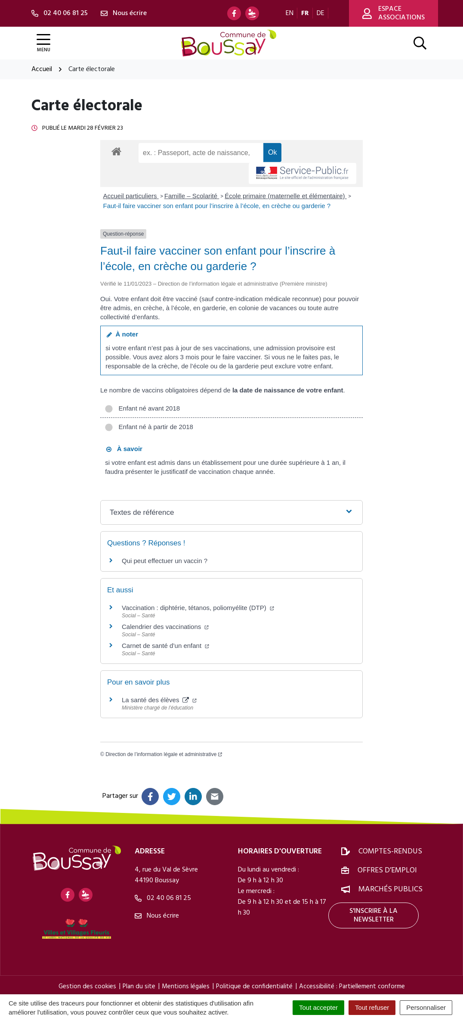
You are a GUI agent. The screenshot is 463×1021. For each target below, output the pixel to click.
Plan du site (139, 986)
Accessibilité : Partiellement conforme (352, 986)
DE (320, 13)
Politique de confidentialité (254, 986)
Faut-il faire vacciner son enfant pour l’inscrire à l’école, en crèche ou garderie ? (217, 205)
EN (289, 13)
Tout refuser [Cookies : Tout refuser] (372, 1007)
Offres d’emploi (387, 870)
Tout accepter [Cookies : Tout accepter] (318, 1007)
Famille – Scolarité (191, 195)
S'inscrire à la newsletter (373, 915)
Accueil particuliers (131, 195)
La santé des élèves (159, 699)
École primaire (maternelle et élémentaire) (285, 195)
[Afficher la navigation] (43, 43)
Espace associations (393, 13)
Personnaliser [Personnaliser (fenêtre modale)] (426, 1007)
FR (305, 13)
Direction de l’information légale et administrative (163, 754)
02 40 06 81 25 (163, 898)
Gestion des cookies (87, 986)
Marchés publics (390, 889)
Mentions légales (186, 986)
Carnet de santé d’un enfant (165, 645)
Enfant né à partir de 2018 (149, 426)
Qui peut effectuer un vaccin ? (164, 560)
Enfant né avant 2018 (142, 408)
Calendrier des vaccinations (165, 626)
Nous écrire (157, 915)
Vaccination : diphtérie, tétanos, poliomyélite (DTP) (198, 607)
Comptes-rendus (390, 851)
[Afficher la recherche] (420, 43)
